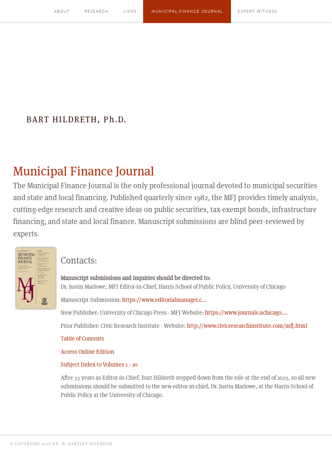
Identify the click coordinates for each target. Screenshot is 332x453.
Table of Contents (82, 338)
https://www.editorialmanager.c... (164, 300)
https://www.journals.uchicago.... (246, 312)
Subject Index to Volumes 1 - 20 (99, 364)
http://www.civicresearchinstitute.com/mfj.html (247, 325)
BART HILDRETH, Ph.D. (76, 119)
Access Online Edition (87, 351)
